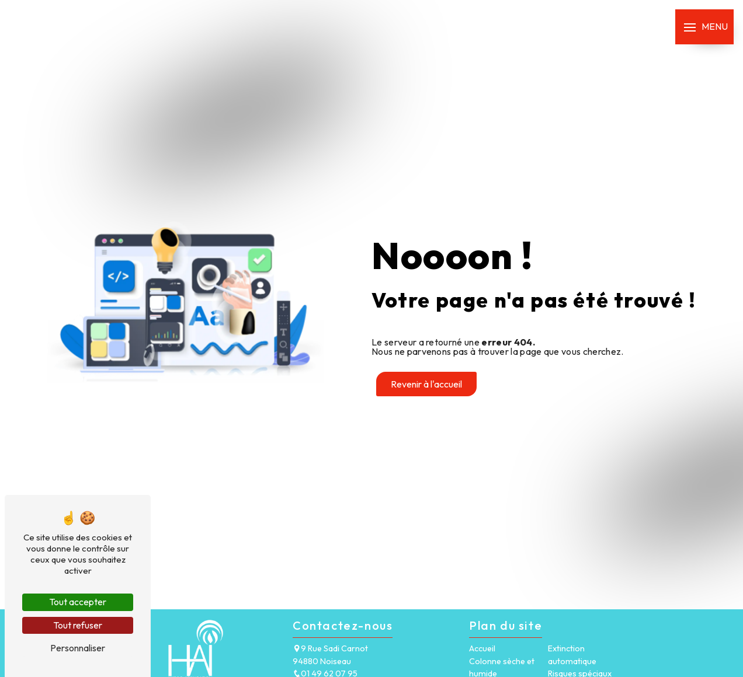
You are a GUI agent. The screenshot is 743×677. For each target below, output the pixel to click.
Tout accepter (77, 602)
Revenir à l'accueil (426, 384)
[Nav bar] (704, 26)
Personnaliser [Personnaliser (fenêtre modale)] (77, 648)
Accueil (482, 648)
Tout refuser (77, 625)
